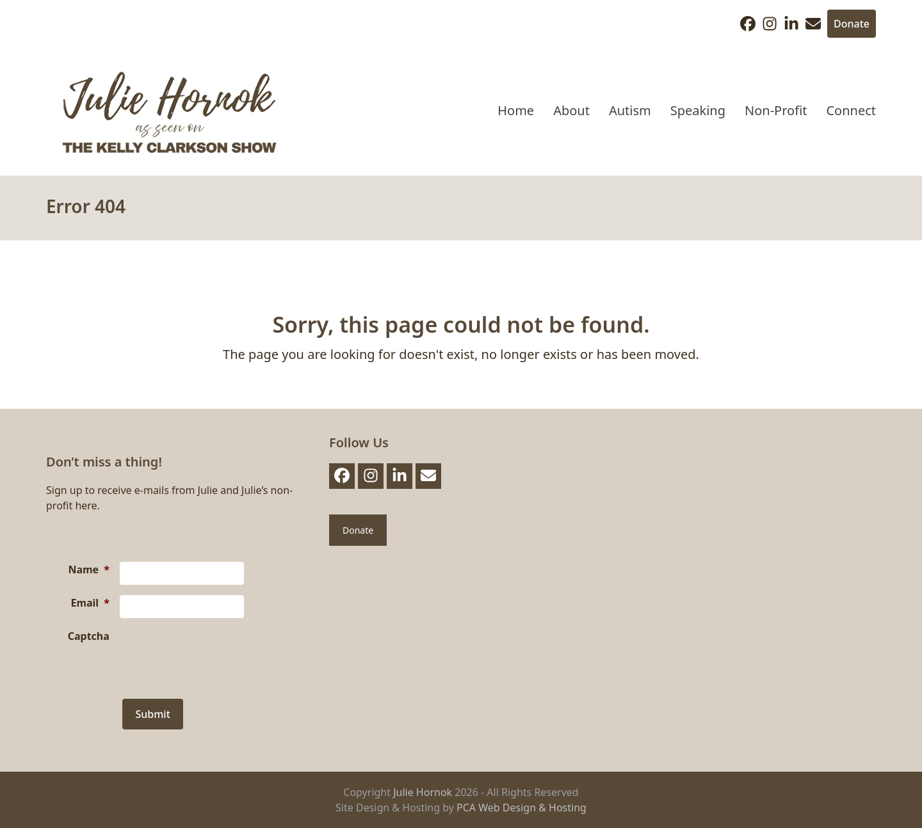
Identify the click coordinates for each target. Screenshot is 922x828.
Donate (851, 24)
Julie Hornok (422, 792)
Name (88, 569)
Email (89, 603)
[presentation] (217, 653)
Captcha (88, 636)
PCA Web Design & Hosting (521, 807)
